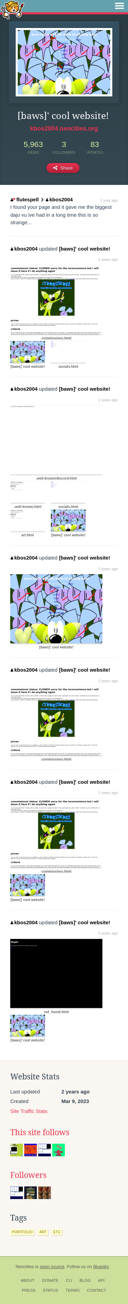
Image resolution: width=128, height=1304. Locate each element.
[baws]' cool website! (84, 249)
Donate (50, 1280)
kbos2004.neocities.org (64, 128)
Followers (28, 1175)
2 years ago (108, 259)
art (42, 1232)
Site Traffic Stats (28, 1111)
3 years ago (108, 933)
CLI (69, 1280)
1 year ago (109, 200)
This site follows (39, 1132)
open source (52, 1266)
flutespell (25, 199)
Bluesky (101, 1266)
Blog (85, 1280)
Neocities (25, 1266)
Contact (96, 1290)
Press (28, 1290)
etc (56, 1232)
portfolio (22, 1232)
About (28, 1280)
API (101, 1280)
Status (50, 1290)
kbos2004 (59, 199)
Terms (73, 1290)
